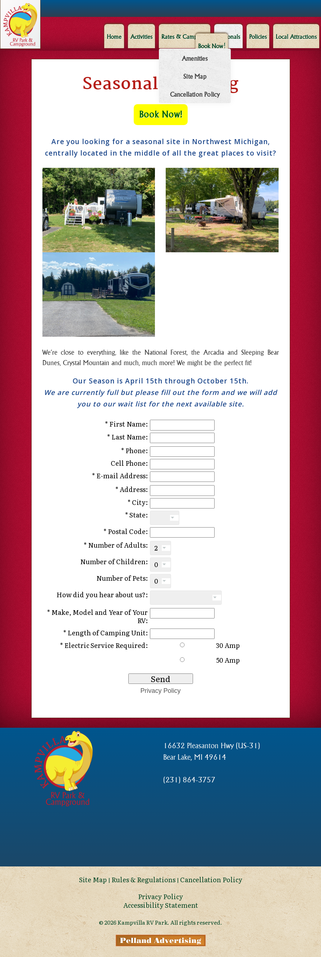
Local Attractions (296, 36)
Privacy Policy (160, 690)
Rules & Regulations (143, 879)
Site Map (194, 76)
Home (113, 36)
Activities (141, 36)
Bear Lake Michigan (160, 839)
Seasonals (228, 36)
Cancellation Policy (195, 94)
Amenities (194, 58)
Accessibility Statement (160, 905)
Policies (258, 36)
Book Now (211, 45)
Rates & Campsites (184, 36)
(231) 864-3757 (189, 780)
